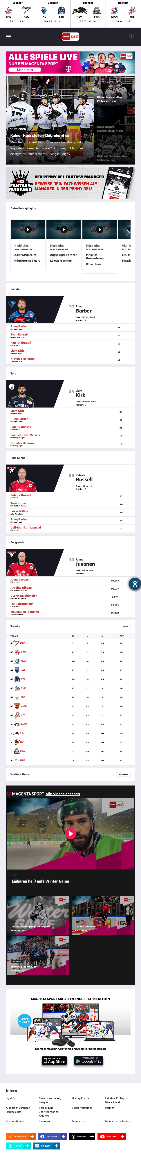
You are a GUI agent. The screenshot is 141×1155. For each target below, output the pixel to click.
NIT (23, 715)
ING (23, 670)
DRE (22, 760)
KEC (22, 643)
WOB (24, 706)
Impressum (45, 1121)
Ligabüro (11, 1098)
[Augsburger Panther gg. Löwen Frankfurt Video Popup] (63, 245)
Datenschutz (79, 1121)
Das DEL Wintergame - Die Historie (30, 926)
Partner (109, 1108)
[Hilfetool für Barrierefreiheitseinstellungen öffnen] (135, 584)
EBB (23, 697)
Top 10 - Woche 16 (85, 926)
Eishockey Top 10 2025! (24, 967)
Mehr (125, 626)
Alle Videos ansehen (63, 794)
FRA (22, 751)
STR (23, 679)
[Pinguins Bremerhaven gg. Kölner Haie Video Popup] (99, 246)
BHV (23, 688)
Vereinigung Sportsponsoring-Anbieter (49, 1112)
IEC (22, 742)
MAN (24, 661)
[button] (128, 233)
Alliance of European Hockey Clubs (18, 1110)
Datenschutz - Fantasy (118, 1121)
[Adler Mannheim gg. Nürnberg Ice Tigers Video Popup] (28, 245)
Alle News (123, 774)
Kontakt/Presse (15, 1121)
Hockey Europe (80, 1098)
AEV (22, 733)
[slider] (70, 14)
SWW (23, 724)
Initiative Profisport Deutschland (116, 1100)
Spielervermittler (82, 1108)
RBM (23, 652)
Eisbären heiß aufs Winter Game (40, 881)
